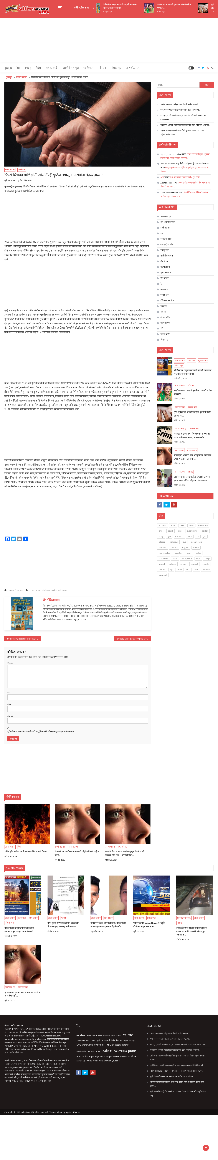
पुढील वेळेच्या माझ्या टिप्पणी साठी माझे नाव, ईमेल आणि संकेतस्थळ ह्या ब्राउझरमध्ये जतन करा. (41, 731)
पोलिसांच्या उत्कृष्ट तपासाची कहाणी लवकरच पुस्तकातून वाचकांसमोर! (126, 6)
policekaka (62, 590)
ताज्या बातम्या (10, 169)
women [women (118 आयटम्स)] (206, 569)
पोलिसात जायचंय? (167, 300)
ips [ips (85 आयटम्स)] (198, 536)
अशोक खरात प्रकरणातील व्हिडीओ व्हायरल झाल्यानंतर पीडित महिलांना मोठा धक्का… (182, 132)
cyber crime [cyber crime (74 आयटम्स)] (192, 531)
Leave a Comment (16, 590)
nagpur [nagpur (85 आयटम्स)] (185, 547)
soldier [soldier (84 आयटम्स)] (183, 564)
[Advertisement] (109, 41)
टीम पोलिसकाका (25, 180)
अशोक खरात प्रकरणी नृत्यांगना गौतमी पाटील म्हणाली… (181, 6)
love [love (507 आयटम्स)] (184, 542)
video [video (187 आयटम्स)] (179, 569)
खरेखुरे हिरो (164, 250)
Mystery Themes (73, 1112)
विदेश (38, 68)
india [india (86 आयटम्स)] (190, 536)
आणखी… (130, 68)
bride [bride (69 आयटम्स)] (161, 531)
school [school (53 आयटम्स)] (162, 564)
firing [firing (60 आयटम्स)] (161, 536)
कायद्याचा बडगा (165, 239)
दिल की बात (164, 278)
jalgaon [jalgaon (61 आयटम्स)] (162, 542)
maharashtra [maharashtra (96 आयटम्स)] (196, 542)
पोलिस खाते (164, 295)
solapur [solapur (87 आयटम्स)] (172, 564)
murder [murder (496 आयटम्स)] (174, 547)
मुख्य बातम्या (165, 323)
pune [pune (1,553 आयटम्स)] (175, 558)
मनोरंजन (102, 68)
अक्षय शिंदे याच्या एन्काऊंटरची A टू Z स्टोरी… (185, 177)
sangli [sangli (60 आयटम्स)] (207, 558)
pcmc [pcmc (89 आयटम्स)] (189, 553)
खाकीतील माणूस (71, 68)
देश (18, 68)
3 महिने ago (114, 12)
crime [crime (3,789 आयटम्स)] (179, 531)
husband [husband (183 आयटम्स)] (179, 536)
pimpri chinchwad (42, 590)
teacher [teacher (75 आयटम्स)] (162, 569)
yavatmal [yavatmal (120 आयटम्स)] (163, 575)
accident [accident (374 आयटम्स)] (162, 525)
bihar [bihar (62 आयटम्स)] (191, 525)
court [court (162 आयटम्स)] (170, 531)
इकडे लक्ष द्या (165, 228)
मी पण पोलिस (165, 317)
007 (162, 177)
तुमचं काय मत (165, 272)
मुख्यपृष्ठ (8, 68)
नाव (9, 692)
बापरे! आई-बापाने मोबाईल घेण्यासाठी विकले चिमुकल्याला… (134, 639)
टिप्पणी (10, 663)
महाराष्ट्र (27, 68)
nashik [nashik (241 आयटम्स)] (196, 547)
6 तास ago (168, 12)
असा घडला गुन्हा (166, 216)
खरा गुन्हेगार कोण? (167, 244)
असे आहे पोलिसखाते (167, 222)
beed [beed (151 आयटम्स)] (182, 525)
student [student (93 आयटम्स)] (194, 564)
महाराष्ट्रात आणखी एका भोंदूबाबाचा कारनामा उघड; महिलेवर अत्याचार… (185, 125)
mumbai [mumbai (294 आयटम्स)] (162, 547)
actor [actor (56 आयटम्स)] (173, 525)
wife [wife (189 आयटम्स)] (196, 569)
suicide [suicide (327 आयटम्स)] (206, 564)
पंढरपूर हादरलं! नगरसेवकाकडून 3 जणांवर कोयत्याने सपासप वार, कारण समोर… (183, 117)
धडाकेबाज (88, 68)
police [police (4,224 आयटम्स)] (198, 553)
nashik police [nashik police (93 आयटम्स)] (164, 553)
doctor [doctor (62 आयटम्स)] (205, 531)
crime (31, 590)
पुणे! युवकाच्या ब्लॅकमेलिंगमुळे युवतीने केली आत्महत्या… (180, 110)
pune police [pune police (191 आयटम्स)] (187, 558)
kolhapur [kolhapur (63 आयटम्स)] (174, 542)
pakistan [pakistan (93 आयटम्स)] (178, 553)
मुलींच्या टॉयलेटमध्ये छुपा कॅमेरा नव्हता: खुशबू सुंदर (24, 639)
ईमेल (9, 704)
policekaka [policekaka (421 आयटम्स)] (163, 558)
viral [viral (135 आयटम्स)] (188, 569)
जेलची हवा (164, 261)
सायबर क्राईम (52, 68)
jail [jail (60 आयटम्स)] (204, 536)
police (54, 590)
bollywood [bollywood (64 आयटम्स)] (203, 525)
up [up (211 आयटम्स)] (171, 569)
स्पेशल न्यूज (116, 68)
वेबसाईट (10, 716)
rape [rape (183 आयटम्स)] (198, 558)
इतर (162, 233)
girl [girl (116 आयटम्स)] (169, 536)
